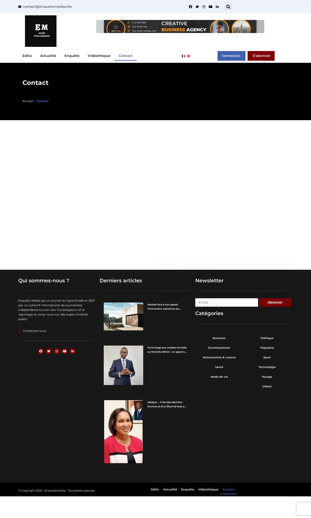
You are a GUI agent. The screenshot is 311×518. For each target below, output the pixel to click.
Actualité (48, 56)
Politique (267, 338)
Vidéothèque (99, 56)
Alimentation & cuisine (219, 357)
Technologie (267, 367)
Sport (267, 357)
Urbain (267, 386)
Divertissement (219, 347)
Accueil (27, 101)
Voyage (267, 376)
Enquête (71, 56)
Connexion (231, 56)
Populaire (267, 347)
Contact (126, 56)
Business (219, 338)
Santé (219, 367)
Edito (27, 56)
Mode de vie (219, 376)
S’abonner (261, 56)
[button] (228, 6)
